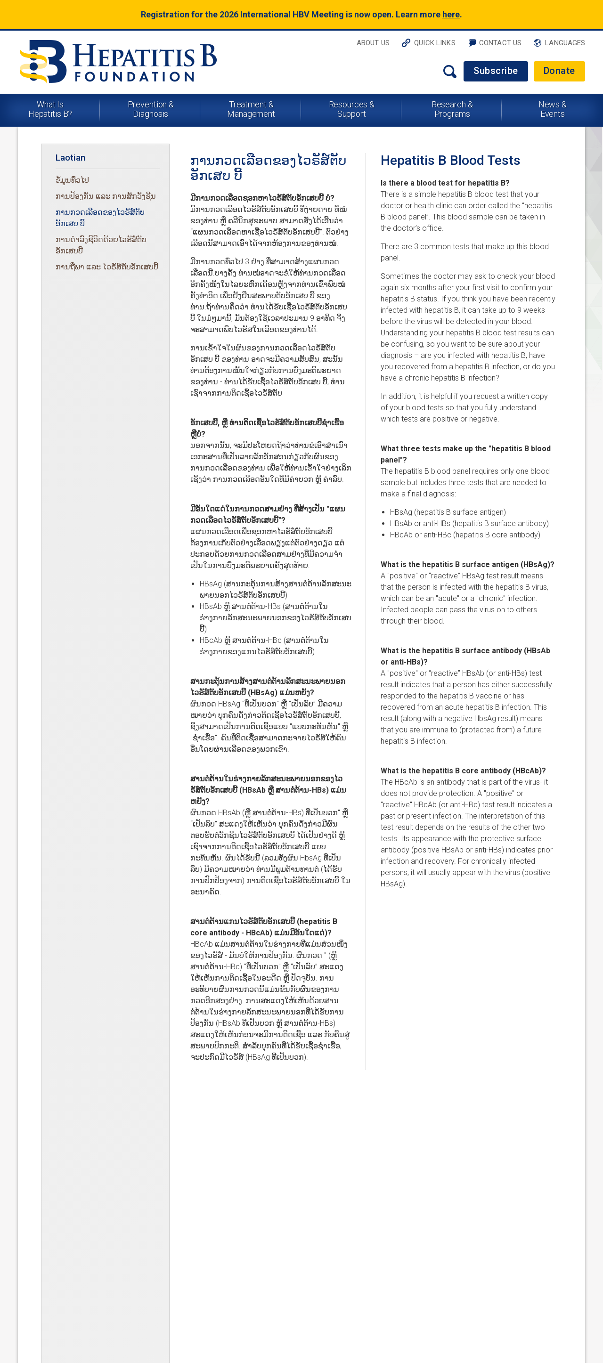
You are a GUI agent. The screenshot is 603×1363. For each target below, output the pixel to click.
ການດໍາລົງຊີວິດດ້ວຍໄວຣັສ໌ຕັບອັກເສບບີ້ (101, 245)
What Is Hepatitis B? (50, 109)
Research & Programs (452, 109)
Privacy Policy (42, 1209)
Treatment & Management (251, 109)
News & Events (552, 109)
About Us (373, 43)
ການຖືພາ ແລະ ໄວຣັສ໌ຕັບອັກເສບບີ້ (107, 266)
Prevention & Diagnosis (151, 109)
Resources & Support (352, 109)
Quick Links (435, 43)
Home (28, 1148)
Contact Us (500, 43)
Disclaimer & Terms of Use (174, 1197)
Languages (565, 43)
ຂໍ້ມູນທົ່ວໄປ (72, 180)
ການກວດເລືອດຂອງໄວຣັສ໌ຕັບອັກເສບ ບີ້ (100, 218)
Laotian (70, 157)
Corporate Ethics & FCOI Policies (74, 1221)
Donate (559, 70)
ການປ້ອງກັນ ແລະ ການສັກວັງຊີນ (106, 196)
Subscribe (495, 70)
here (451, 14)
